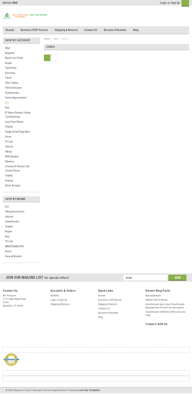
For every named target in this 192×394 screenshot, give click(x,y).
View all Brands (13, 256)
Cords (64, 39)
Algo (7, 48)
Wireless (9, 161)
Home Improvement (15, 97)
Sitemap (36, 390)
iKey (7, 236)
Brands (10, 30)
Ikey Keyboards (153, 295)
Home (47, 39)
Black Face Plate (14, 58)
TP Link (9, 141)
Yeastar (9, 180)
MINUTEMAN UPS (14, 246)
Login (163, 2)
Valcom (9, 146)
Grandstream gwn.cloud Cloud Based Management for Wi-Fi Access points (165, 306)
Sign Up (175, 2)
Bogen (8, 63)
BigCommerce (60, 390)
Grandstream (12, 92)
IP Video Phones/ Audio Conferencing (18, 115)
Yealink (9, 175)
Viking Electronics (14, 211)
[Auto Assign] (12, 185)
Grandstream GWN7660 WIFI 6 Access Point (165, 314)
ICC (7, 102)
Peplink (9, 126)
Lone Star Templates (89, 390)
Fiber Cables (11, 82)
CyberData (10, 68)
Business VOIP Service (34, 30)
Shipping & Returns (66, 30)
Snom (8, 136)
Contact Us (90, 30)
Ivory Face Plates (14, 121)
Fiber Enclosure (13, 87)
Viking (8, 151)
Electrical (10, 73)
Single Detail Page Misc (17, 131)
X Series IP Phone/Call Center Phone (17, 168)
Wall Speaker (12, 156)
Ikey (7, 107)
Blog (136, 30)
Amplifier (10, 53)
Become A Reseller (115, 30)
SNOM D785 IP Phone (156, 300)
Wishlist (54, 295)
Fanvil (8, 77)
